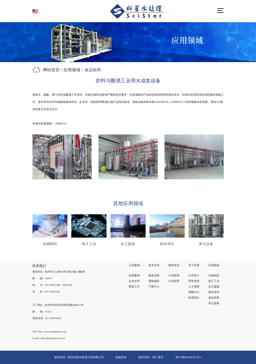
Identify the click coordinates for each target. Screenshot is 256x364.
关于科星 (193, 265)
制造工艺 (134, 286)
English (36, 11)
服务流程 (153, 275)
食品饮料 (93, 70)
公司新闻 (173, 275)
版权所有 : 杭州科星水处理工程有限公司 (79, 357)
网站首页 (51, 70)
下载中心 (153, 286)
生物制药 (213, 275)
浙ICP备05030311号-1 (188, 357)
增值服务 (153, 280)
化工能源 (213, 286)
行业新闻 (173, 280)
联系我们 (193, 297)
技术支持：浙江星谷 (151, 357)
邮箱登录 (121, 357)
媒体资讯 (173, 265)
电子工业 (213, 280)
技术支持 (153, 265)
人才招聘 (193, 286)
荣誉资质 (193, 280)
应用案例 (134, 275)
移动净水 (213, 292)
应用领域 (72, 70)
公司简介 (193, 275)
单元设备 (213, 303)
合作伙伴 (134, 280)
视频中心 (193, 292)
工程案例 (134, 265)
